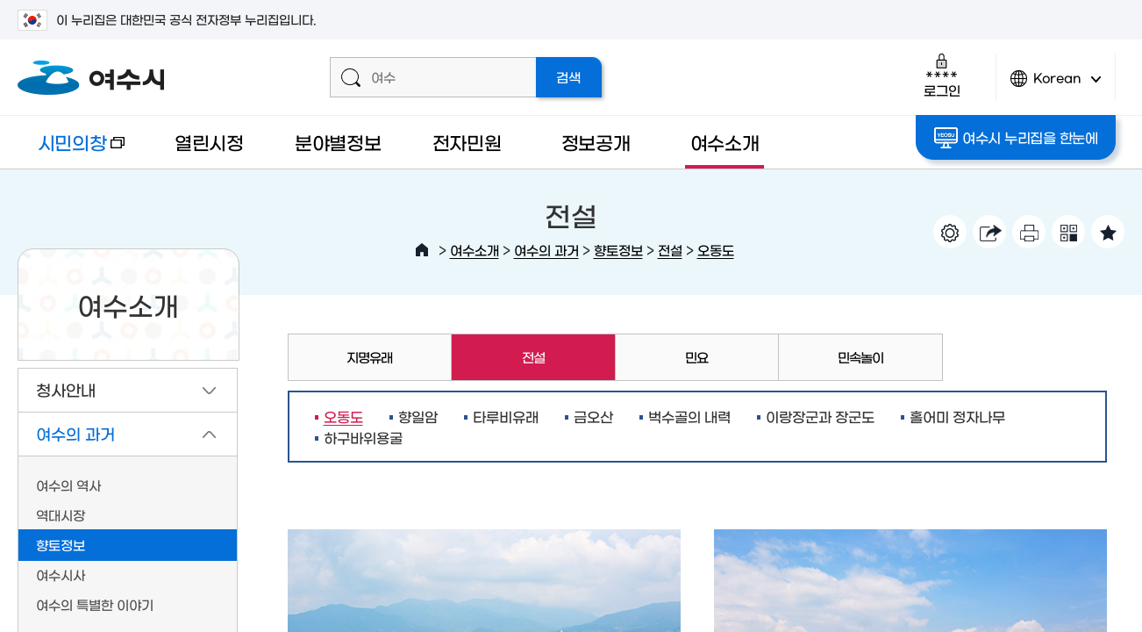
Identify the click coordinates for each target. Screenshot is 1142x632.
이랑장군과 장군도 (820, 416)
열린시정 (209, 142)
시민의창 (71, 151)
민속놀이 (860, 356)
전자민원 (467, 142)
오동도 (715, 249)
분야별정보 (338, 142)
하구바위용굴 (363, 437)
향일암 (418, 416)
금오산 (593, 416)
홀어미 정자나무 (957, 416)
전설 (670, 249)
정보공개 (596, 142)
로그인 (942, 75)
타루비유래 (506, 416)
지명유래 (369, 356)
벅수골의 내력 (689, 416)
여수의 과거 (546, 249)
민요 (696, 356)
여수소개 (725, 142)
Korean (1056, 85)
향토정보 (618, 249)
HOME (422, 250)
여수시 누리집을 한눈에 (1016, 137)
